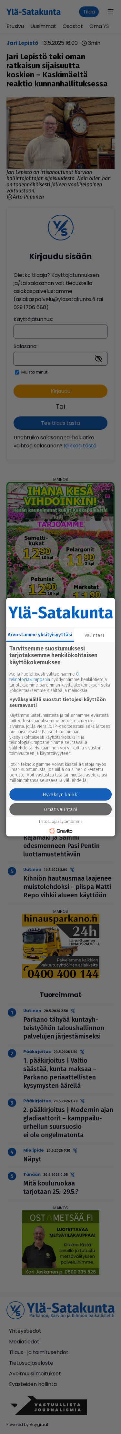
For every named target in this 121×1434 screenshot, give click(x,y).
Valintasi (94, 635)
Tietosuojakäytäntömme (61, 821)
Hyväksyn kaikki (61, 794)
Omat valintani (60, 809)
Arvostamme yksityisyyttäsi (40, 634)
